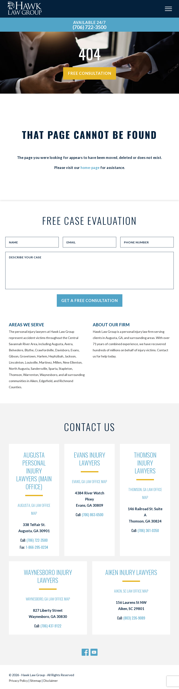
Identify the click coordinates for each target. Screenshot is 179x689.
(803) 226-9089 (134, 618)
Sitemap (35, 680)
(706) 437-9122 (51, 625)
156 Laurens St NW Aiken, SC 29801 (131, 605)
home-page (90, 167)
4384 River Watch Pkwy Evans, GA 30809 (89, 499)
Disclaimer (50, 680)
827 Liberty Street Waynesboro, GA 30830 (48, 613)
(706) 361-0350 (148, 530)
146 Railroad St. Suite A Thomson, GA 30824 (145, 515)
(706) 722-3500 (89, 27)
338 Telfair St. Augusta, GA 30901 (34, 528)
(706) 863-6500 (92, 514)
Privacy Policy (18, 680)
